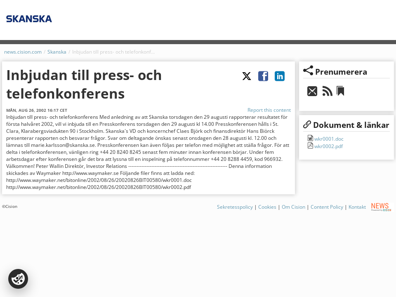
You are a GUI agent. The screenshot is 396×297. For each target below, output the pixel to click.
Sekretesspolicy (235, 206)
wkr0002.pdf (328, 146)
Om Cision (293, 206)
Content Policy (327, 206)
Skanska (56, 51)
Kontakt (357, 206)
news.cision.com (23, 51)
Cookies (267, 206)
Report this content (269, 109)
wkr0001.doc (328, 138)
